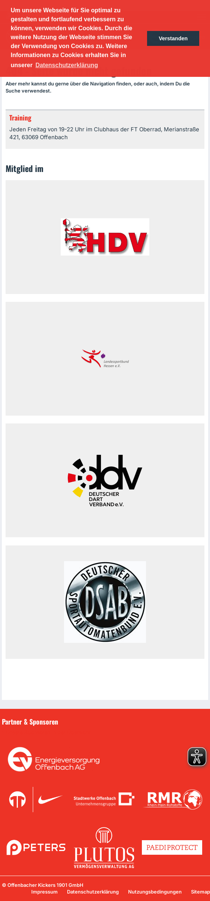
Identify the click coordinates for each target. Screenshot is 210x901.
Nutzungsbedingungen (155, 892)
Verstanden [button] (173, 38)
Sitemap (200, 892)
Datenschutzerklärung (93, 892)
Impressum (44, 892)
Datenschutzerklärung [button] (66, 65)
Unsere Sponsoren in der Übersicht (48, 732)
